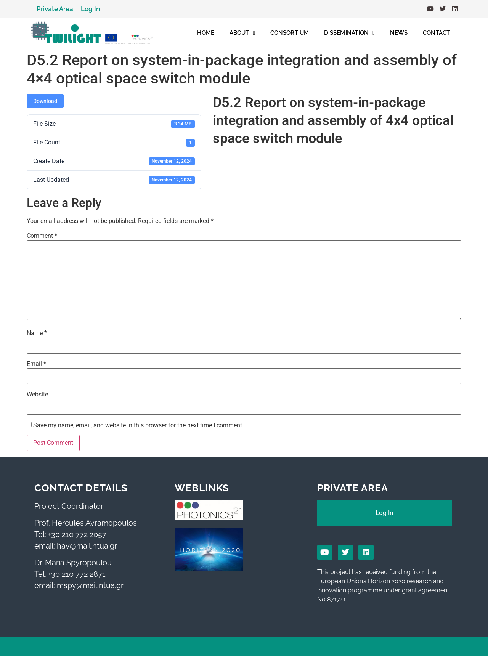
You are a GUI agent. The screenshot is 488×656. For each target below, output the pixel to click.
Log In (90, 9)
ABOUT (242, 33)
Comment (42, 236)
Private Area (55, 9)
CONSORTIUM (289, 32)
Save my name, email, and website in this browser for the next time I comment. (138, 425)
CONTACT (436, 32)
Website (37, 394)
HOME (205, 32)
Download (45, 101)
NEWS (399, 32)
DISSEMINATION (349, 33)
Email (36, 364)
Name (37, 333)
